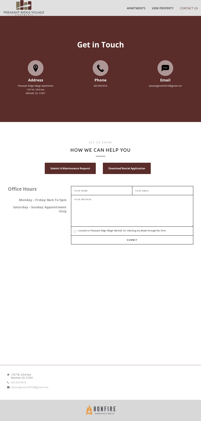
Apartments (136, 8)
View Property (163, 8)
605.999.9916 (18, 382)
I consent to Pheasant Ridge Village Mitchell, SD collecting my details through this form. (121, 230)
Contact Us (189, 8)
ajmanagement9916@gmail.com (29, 387)
